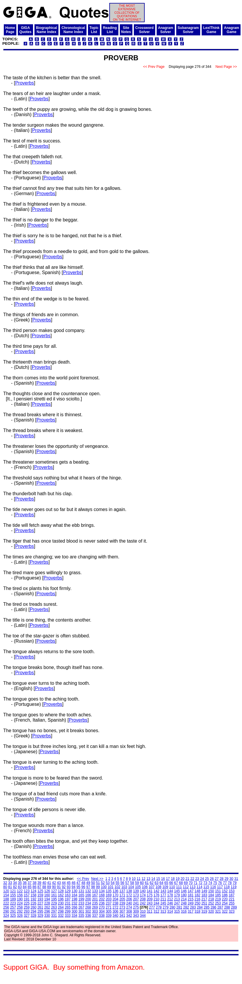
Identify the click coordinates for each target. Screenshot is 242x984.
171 (122, 895)
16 (163, 879)
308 (129, 911)
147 (190, 891)
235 (95, 903)
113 (193, 887)
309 (136, 911)
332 (61, 916)
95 (78, 887)
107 (152, 887)
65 (166, 883)
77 (225, 883)
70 (191, 883)
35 (20, 883)
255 (231, 903)
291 (13, 911)
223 (13, 903)
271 (109, 907)
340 (115, 916)
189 (13, 899)
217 (204, 899)
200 (88, 899)
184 (211, 895)
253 (218, 903)
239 (122, 903)
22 (192, 879)
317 (190, 911)
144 (170, 891)
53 (108, 883)
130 (74, 891)
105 (138, 887)
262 (47, 907)
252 (211, 903)
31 (236, 879)
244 (156, 903)
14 (153, 879)
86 (34, 887)
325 (13, 916)
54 (112, 883)
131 (81, 891)
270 (102, 907)
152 (225, 891)
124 (34, 891)
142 (156, 891)
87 (39, 887)
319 (204, 911)
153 (231, 891)
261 (40, 907)
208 (143, 899)
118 (227, 887)
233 (81, 903)
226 (34, 903)
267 (81, 907)
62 (151, 883)
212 (170, 899)
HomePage (10, 30)
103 (124, 887)
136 (115, 891)
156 (20, 895)
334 (74, 916)
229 (54, 903)
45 (68, 883)
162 (61, 895)
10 (134, 879)
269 (95, 907)
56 (122, 883)
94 (73, 887)
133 (95, 891)
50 (93, 883)
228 (47, 903)
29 (226, 879)
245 (163, 903)
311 (150, 911)
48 (83, 883)
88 (44, 887)
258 (20, 907)
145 (177, 891)
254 (225, 903)
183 (204, 895)
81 (10, 887)
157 (27, 895)
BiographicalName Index (46, 30)
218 (211, 899)
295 (40, 911)
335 (81, 916)
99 (98, 887)
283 (193, 907)
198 (74, 899)
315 (177, 911)
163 (67, 895)
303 (95, 911)
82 (15, 887)
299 (67, 911)
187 (231, 895)
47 (78, 883)
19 (177, 879)
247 (177, 903)
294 (34, 911)
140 (143, 891)
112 (186, 887)
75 (215, 883)
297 (54, 911)
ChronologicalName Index (73, 30)
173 (136, 895)
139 (136, 891)
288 (227, 907)
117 (220, 887)
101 (110, 887)
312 (156, 911)
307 (122, 911)
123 (27, 891)
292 (20, 911)
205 (122, 899)
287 (220, 907)
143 (163, 891)
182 (197, 895)
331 (54, 916)
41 (49, 883)
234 (88, 903)
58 (132, 883)
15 (158, 879)
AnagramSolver (165, 30)
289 (234, 907)
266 (74, 907)
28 (221, 879)
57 (127, 883)
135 (109, 891)
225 (27, 903)
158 (34, 895)
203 (109, 899)
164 (74, 895)
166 (88, 895)
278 (159, 907)
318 (197, 911)
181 (190, 895)
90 (54, 887)
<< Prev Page (153, 67)
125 (40, 891)
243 (150, 903)
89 (49, 887)
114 (199, 887)
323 (231, 911)
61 (146, 883)
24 (202, 879)
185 (218, 895)
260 (34, 907)
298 (61, 911)
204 (115, 899)
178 (170, 895)
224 (20, 903)
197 (67, 899)
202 (102, 899)
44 (63, 883)
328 (34, 916)
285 (207, 907)
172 (129, 895)
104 (131, 887)
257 (13, 907)
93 (68, 887)
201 (95, 899)
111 (179, 887)
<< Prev (83, 879)
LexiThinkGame (211, 30)
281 (179, 907)
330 (47, 916)
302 (88, 911)
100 (104, 887)
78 (229, 883)
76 (220, 883)
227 (40, 903)
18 (172, 879)
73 (205, 883)
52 (103, 883)
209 (150, 899)
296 (47, 911)
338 (102, 916)
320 (211, 911)
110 (172, 887)
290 (6, 911)
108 (158, 887)
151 (218, 891)
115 (206, 887)
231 (67, 903)
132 (88, 891)
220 (225, 899)
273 (122, 907)
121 (13, 891)
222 (6, 903)
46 (73, 883)
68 (181, 883)
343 (136, 916)
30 (231, 879)
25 (207, 879)
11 (138, 879)
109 (165, 887)
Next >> (97, 879)
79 (234, 883)
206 (129, 899)
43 (59, 883)
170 (115, 895)
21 (187, 879)
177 (163, 895)
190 (20, 899)
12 (143, 879)
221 (231, 899)
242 (143, 903)
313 (163, 911)
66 (171, 883)
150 (211, 891)
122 (20, 891)
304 (102, 911)
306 (115, 911)
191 (27, 899)
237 (109, 903)
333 (67, 916)
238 (115, 903)
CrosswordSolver (144, 30)
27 (217, 879)
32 (5, 883)
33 (10, 883)
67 (176, 883)
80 (5, 887)
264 (61, 907)
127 (54, 891)
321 (218, 911)
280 (172, 907)
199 (81, 899)
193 (40, 899)
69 (186, 883)
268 (88, 907)
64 (161, 883)
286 (213, 907)
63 (156, 883)
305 (109, 911)
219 (218, 899)
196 (61, 899)
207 (136, 899)
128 (61, 891)
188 (6, 899)
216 (197, 899)
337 (95, 916)
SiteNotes (126, 30)
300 (74, 911)
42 (54, 883)
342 (129, 916)
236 (102, 903)
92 (63, 887)
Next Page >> (226, 67)
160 (47, 895)
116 (213, 887)
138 (129, 891)
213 (177, 899)
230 (61, 903)
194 (47, 899)
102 (117, 887)
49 (88, 883)
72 (200, 883)
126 (47, 891)
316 (184, 911)
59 (137, 883)
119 (233, 887)
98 (93, 887)
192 (34, 899)
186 (225, 895)
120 (6, 891)
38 (34, 883)
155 (13, 895)
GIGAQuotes (25, 30)
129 (67, 891)
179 (177, 895)
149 (204, 891)
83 (20, 887)
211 (163, 899)
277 (152, 907)
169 (109, 895)
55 (117, 883)
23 (197, 879)
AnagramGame (231, 30)
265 (67, 907)
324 (6, 916)
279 (166, 907)
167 (95, 895)
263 (54, 907)
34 (15, 883)
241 (136, 903)
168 (102, 895)
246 (170, 903)
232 (74, 903)
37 (30, 883)
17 (168, 879)
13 (148, 879)
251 (204, 903)
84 (25, 887)
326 (20, 916)
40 (44, 883)
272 (115, 907)
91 (59, 887)
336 (88, 916)
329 (40, 916)
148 (197, 891)
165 (81, 895)
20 (182, 879)
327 (27, 916)
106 (145, 887)
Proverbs (24, 82)
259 (27, 907)
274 (129, 907)
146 (184, 891)
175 (150, 895)
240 (129, 903)
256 (6, 907)
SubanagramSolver (188, 30)
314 (170, 911)
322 (225, 911)
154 (6, 895)
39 (39, 883)
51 (98, 883)
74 (210, 883)
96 (83, 887)
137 (122, 891)
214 (184, 899)
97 (88, 887)
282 (186, 907)
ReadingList (110, 30)
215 (190, 899)
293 (27, 911)
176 (156, 895)
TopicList (93, 30)
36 (25, 883)
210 (156, 899)
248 (184, 903)
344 (143, 916)
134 (102, 891)
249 (190, 903)
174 (143, 895)
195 (54, 899)
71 (195, 883)
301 (81, 911)
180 (184, 895)
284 (200, 907)
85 (30, 887)
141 (150, 891)
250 (197, 903)
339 (109, 916)
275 (136, 907)
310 (143, 911)
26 (212, 879)
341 (122, 916)
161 (54, 895)
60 (142, 883)
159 (40, 895)
